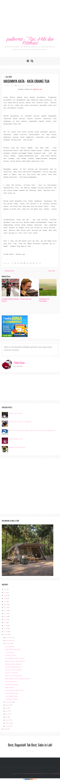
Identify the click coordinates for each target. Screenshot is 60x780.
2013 (5, 626)
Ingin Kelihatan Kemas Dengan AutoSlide (17, 679)
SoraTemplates (56, 773)
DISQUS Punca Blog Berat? (13, 676)
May (6, 714)
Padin (7, 85)
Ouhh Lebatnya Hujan (12, 693)
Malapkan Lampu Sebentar (17, 447)
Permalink (31, 85)
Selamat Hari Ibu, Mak (15, 413)
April (6, 717)
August (7, 705)
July (6, 708)
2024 (5, 593)
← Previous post (8, 271)
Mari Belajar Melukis (11, 696)
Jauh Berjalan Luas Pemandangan (44, 300)
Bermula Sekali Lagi (25, 299)
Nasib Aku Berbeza (11, 682)
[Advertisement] (31, 14)
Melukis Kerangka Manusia (13, 667)
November (8, 641)
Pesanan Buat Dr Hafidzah (13, 670)
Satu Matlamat (9, 647)
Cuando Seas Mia (10, 655)
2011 (5, 632)
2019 (5, 608)
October (7, 644)
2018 (5, 611)
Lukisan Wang (9, 652)
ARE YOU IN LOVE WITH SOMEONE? (20, 422)
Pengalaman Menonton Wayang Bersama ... (10, 300)
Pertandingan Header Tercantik (14, 658)
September (8, 702)
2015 (5, 620)
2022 (5, 599)
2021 (5, 602)
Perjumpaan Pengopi (11, 699)
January (7, 726)
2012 (5, 629)
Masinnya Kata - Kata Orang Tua (26, 81)
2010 (5, 635)
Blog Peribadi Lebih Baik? (12, 650)
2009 (5, 729)
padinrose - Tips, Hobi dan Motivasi (30, 41)
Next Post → (52, 271)
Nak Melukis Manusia (11, 685)
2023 (5, 596)
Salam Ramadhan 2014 (16, 439)
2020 (5, 605)
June (6, 711)
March (7, 720)
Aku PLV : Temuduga (11, 673)
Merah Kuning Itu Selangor (13, 664)
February (8, 723)
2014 (5, 623)
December (8, 638)
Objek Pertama (9, 687)
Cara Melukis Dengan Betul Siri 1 (15, 690)
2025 (5, 590)
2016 (5, 617)
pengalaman (20, 85)
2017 (5, 614)
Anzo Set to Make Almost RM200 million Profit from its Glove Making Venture (32, 430)
